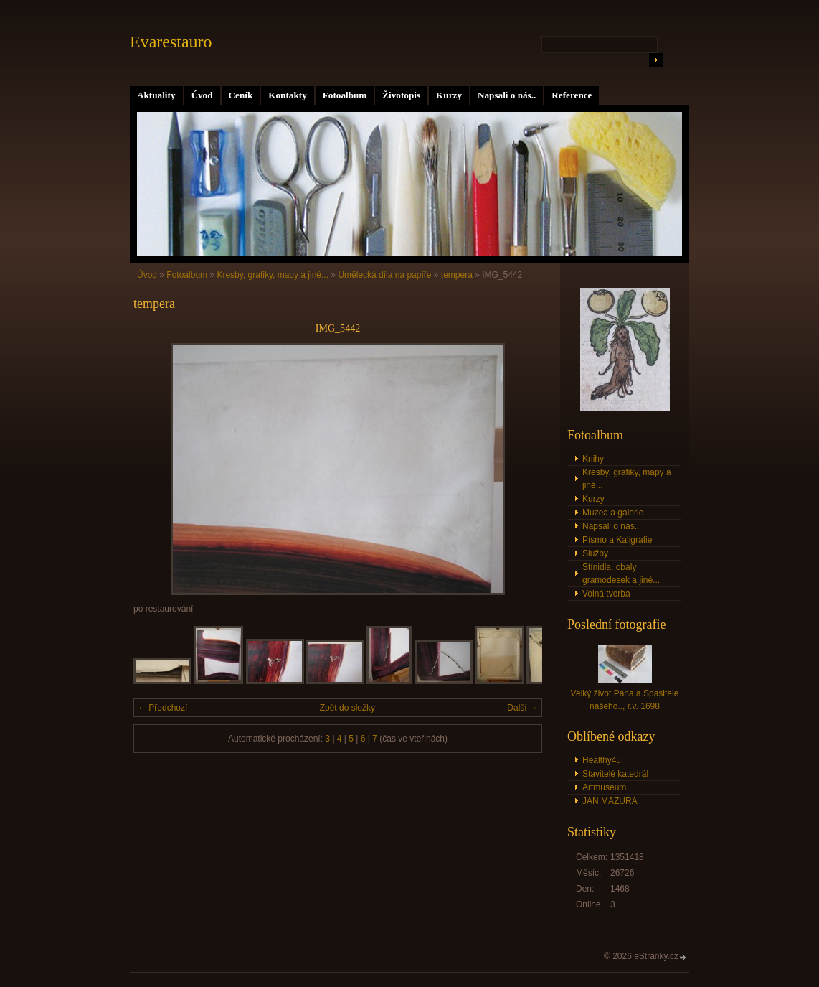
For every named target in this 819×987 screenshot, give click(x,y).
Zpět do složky (347, 708)
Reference (571, 95)
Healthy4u (601, 760)
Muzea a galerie (612, 512)
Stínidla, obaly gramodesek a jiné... (621, 573)
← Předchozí (162, 708)
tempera (457, 275)
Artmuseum (604, 787)
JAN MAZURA (610, 801)
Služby (595, 553)
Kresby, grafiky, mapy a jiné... (272, 275)
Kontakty (287, 95)
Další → (522, 708)
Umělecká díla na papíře (384, 275)
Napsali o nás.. (507, 95)
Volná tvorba (606, 594)
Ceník (241, 95)
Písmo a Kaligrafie (617, 540)
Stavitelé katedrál (615, 774)
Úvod (202, 95)
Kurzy (449, 95)
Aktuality (156, 95)
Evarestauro (171, 41)
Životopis (401, 95)
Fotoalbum (345, 95)
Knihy (593, 459)
